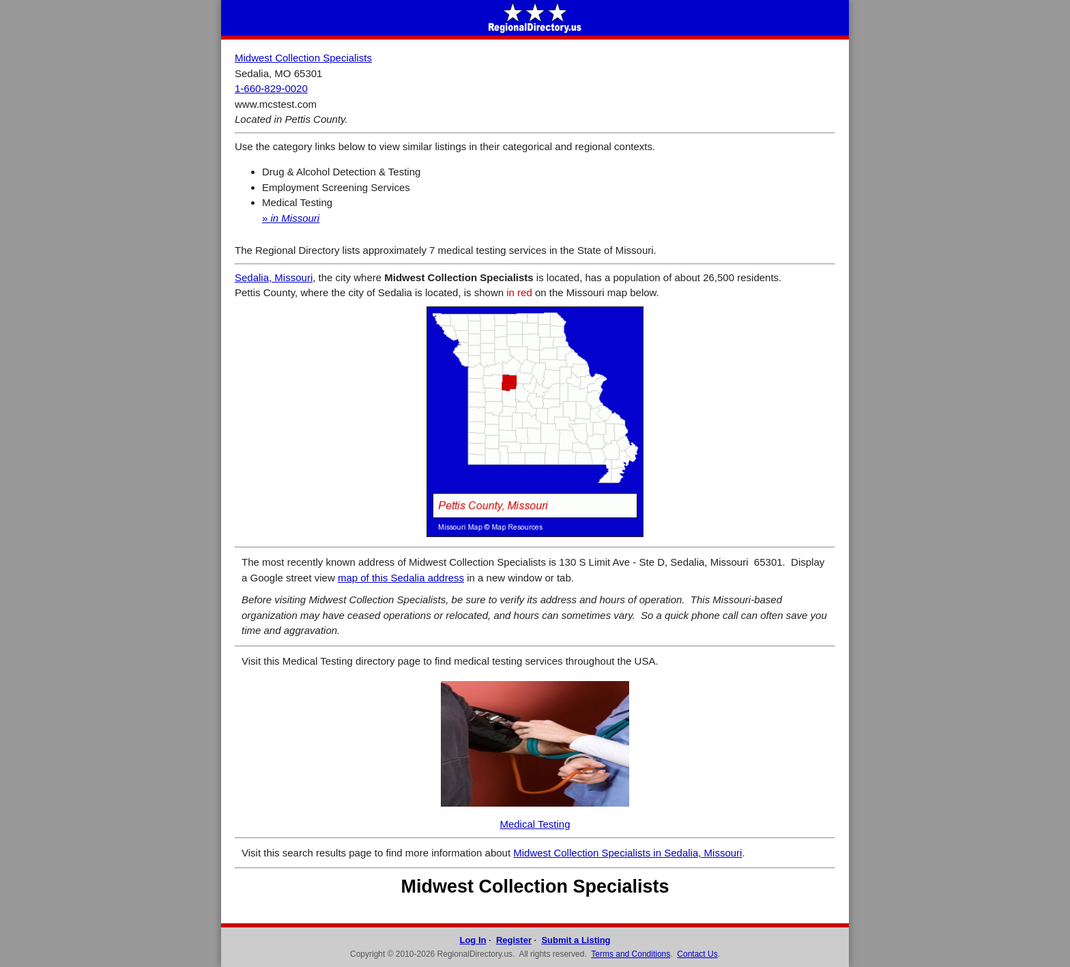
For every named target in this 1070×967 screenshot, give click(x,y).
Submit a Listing (575, 940)
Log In (472, 940)
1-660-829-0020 (271, 88)
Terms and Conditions (630, 954)
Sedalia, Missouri (274, 277)
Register (514, 940)
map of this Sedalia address (401, 577)
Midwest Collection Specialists (303, 57)
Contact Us (697, 954)
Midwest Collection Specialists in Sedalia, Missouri (627, 852)
